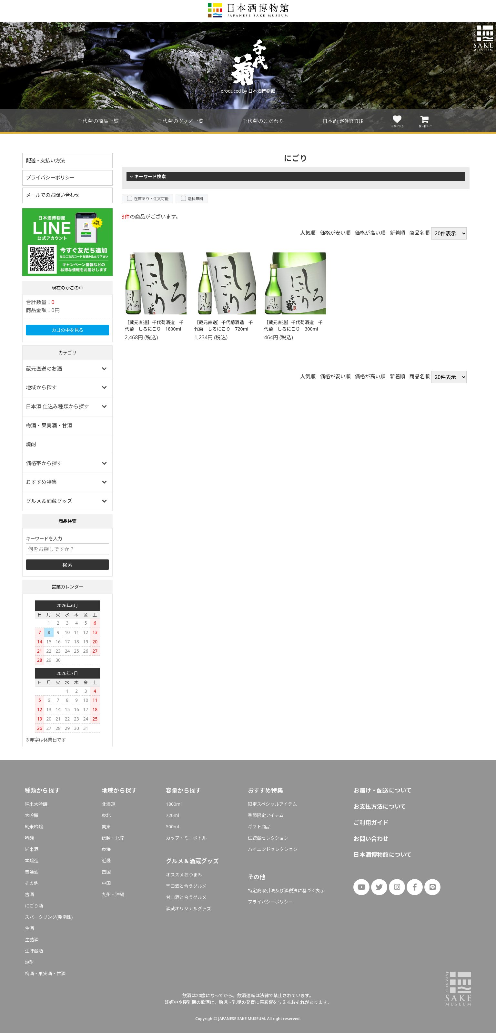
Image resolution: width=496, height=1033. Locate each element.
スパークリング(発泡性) (49, 917)
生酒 (29, 928)
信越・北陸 (113, 838)
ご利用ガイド (371, 822)
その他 (31, 883)
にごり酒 (34, 906)
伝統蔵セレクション (268, 838)
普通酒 (31, 872)
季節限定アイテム (266, 815)
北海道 (108, 804)
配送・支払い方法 (45, 160)
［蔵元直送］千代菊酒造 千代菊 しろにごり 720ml (223, 325)
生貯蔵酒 (34, 951)
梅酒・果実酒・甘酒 (49, 425)
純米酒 (31, 849)
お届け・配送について (382, 790)
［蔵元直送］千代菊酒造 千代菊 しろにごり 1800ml (154, 325)
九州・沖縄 (113, 894)
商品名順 (419, 232)
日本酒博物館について (382, 854)
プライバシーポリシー (50, 177)
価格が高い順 (370, 232)
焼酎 (31, 444)
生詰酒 (31, 939)
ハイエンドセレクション (273, 849)
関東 (106, 826)
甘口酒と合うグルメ (186, 897)
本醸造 (31, 860)
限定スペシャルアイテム (272, 804)
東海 (106, 849)
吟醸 (29, 838)
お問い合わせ (371, 839)
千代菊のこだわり (263, 121)
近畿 (106, 860)
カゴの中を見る (67, 330)
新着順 (397, 232)
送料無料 (195, 198)
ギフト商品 (259, 826)
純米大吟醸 (36, 804)
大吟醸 (31, 815)
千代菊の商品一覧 (98, 121)
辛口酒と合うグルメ (186, 886)
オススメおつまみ (184, 875)
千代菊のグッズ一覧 (180, 121)
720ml (172, 815)
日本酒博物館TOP (342, 121)
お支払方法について (379, 806)
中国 (106, 883)
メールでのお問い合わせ (53, 195)
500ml (172, 826)
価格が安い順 (335, 232)
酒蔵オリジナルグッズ (188, 908)
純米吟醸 (34, 826)
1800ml (174, 804)
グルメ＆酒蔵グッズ (49, 501)
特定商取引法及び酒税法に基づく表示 (286, 890)
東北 (106, 815)
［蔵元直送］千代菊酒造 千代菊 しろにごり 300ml (293, 325)
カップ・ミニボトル (186, 838)
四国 (106, 872)
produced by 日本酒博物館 (248, 91)
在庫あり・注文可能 (151, 198)
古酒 (29, 894)
